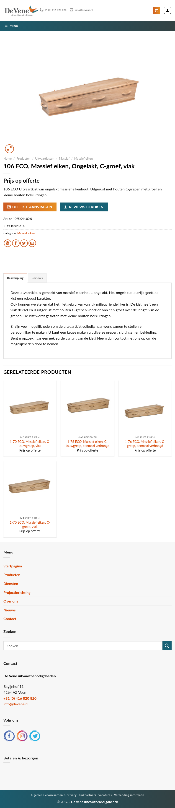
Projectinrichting (17, 592)
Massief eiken (83, 158)
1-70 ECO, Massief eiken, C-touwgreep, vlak (30, 444)
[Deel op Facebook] (16, 243)
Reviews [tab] (37, 278)
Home (7, 158)
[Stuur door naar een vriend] (32, 243)
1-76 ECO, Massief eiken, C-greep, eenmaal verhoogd (145, 444)
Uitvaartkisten (44, 158)
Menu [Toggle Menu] (11, 26)
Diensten (10, 583)
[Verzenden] (167, 645)
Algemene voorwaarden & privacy (54, 795)
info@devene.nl (81, 10)
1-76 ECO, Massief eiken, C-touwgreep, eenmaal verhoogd (87, 444)
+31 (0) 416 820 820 (53, 10)
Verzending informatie (129, 795)
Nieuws (9, 610)
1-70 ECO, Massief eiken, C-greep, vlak (30, 524)
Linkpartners (87, 795)
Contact (9, 618)
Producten (23, 158)
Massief (64, 158)
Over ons (10, 601)
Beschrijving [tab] (15, 278)
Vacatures (105, 795)
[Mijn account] (167, 10)
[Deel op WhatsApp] (7, 243)
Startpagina (12, 566)
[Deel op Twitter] (24, 243)
